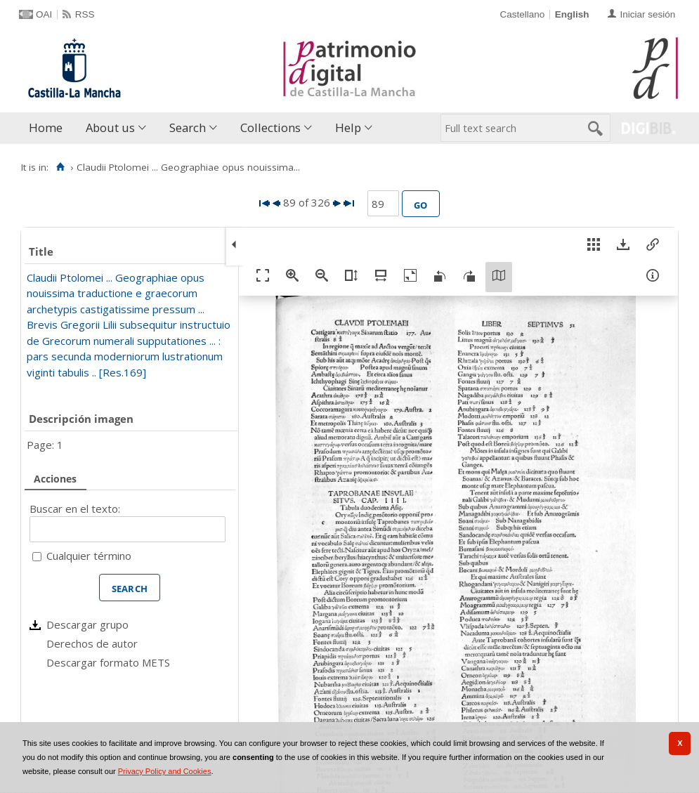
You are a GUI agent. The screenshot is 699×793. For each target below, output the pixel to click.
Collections (270, 127)
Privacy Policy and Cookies (164, 771)
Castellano (521, 14)
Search (187, 127)
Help (348, 127)
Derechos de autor (92, 643)
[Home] (60, 167)
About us (110, 127)
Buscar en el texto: (75, 509)
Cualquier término (88, 556)
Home (46, 127)
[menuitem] (48, 128)
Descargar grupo (87, 624)
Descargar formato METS (108, 662)
